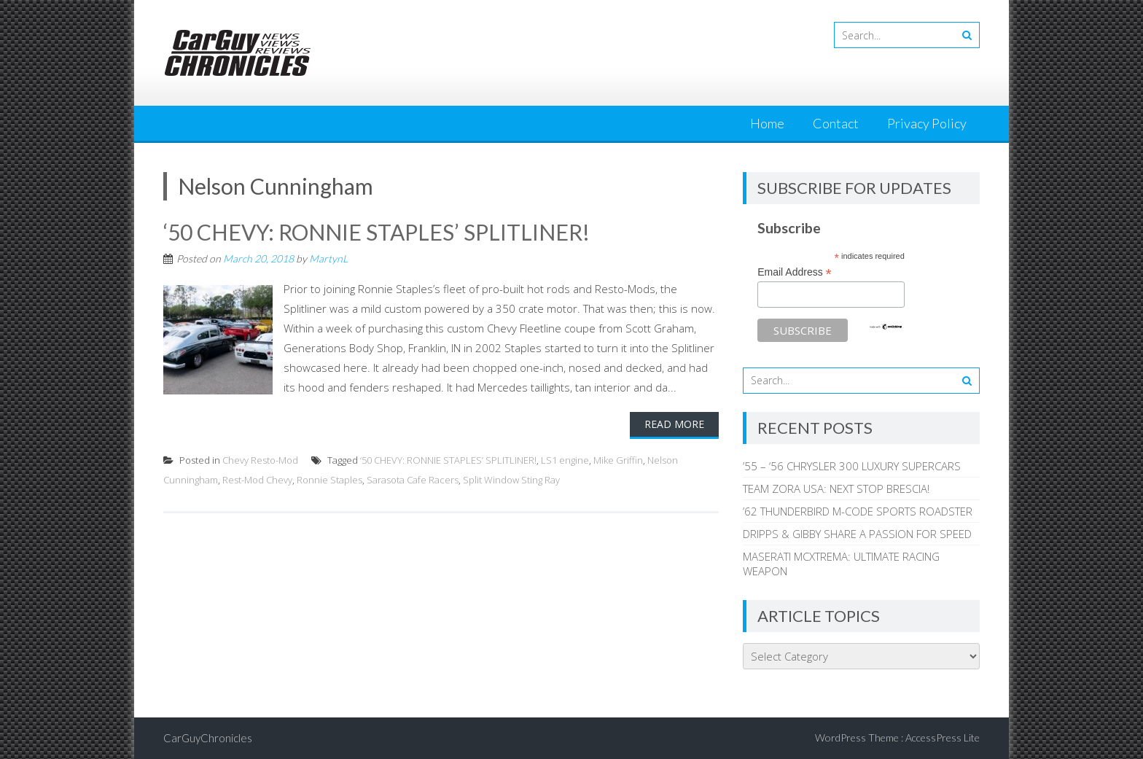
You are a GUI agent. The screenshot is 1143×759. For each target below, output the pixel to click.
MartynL (328, 258)
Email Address (794, 272)
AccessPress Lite (942, 737)
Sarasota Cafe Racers (413, 479)
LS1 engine (565, 460)
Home (767, 123)
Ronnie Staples (329, 479)
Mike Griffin (618, 460)
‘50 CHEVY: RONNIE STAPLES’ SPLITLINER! (376, 232)
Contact (836, 123)
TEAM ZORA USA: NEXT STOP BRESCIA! (836, 488)
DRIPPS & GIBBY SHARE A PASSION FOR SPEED (857, 533)
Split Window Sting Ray (511, 479)
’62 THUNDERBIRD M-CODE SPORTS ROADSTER (857, 511)
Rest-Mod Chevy (257, 479)
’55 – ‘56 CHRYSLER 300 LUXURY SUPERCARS (852, 466)
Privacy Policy (927, 123)
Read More (674, 424)
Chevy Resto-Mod (260, 460)
